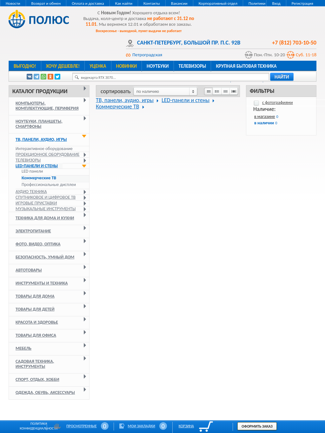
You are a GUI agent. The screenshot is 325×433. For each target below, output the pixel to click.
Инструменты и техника (42, 283)
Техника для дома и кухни (45, 218)
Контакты (151, 3)
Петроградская (147, 55)
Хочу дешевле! (63, 66)
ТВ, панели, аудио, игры (41, 139)
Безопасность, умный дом (45, 257)
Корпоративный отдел (218, 3)
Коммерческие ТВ (39, 178)
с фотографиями (277, 102)
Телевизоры (192, 66)
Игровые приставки (36, 203)
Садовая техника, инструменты (35, 364)
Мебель (23, 348)
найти (282, 77)
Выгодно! (25, 66)
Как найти (123, 3)
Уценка (98, 66)
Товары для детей (35, 309)
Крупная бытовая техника (246, 66)
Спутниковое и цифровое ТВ (46, 197)
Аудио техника (31, 191)
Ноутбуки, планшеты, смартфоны (39, 124)
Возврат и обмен (46, 3)
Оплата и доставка (88, 3)
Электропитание (33, 231)
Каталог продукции (39, 91)
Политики (257, 3)
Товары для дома (35, 296)
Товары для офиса (36, 335)
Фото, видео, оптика (38, 244)
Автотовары (29, 270)
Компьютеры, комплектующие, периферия (47, 105)
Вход (276, 3)
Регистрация (302, 3)
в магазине (264, 116)
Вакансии (179, 3)
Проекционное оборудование (47, 154)
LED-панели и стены (37, 165)
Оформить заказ (257, 426)
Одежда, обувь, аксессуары (45, 392)
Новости (13, 3)
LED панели (32, 171)
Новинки (126, 66)
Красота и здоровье (37, 322)
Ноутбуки (158, 66)
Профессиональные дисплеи (49, 184)
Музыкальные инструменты (46, 208)
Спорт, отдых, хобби (37, 379)
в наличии (264, 123)
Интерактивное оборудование (44, 148)
